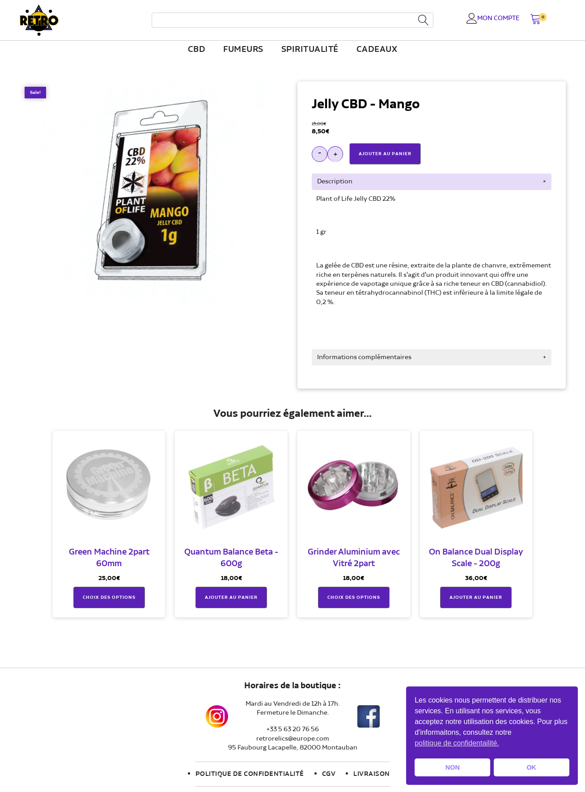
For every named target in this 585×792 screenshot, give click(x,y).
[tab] (431, 182)
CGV (329, 774)
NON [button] (452, 767)
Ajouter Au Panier (385, 153)
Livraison (371, 774)
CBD (197, 49)
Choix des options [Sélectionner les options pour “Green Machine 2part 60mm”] (109, 597)
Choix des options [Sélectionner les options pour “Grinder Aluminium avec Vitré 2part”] (353, 597)
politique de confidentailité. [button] (457, 743)
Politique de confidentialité (249, 774)
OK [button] (531, 767)
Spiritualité (310, 49)
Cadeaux (377, 49)
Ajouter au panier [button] (231, 597)
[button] (535, 20)
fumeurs (243, 49)
